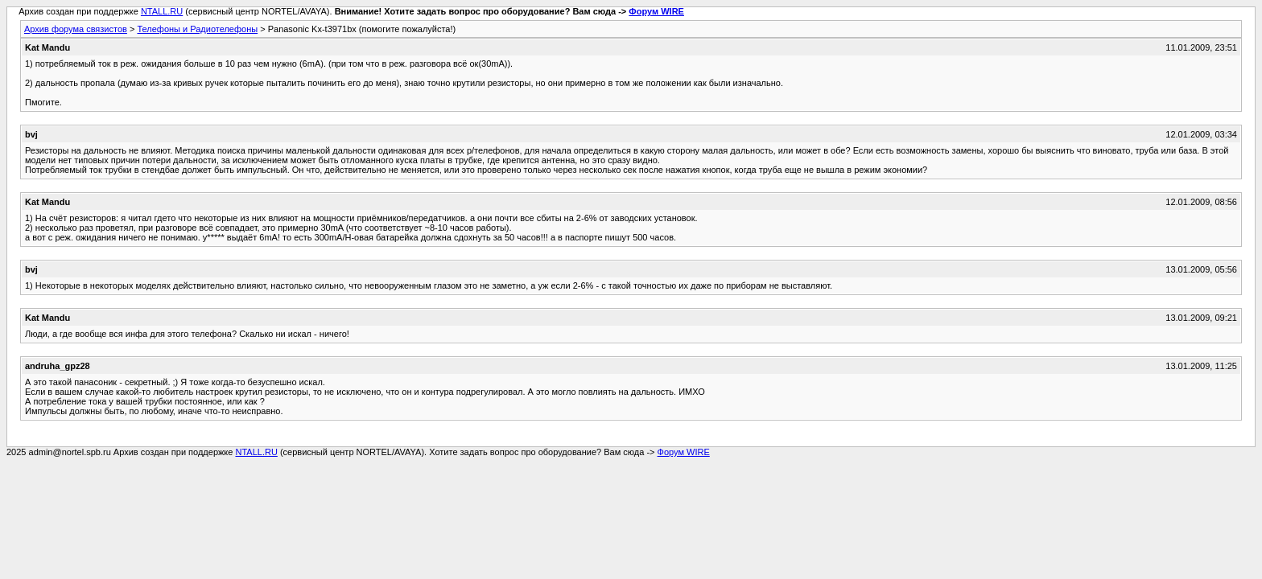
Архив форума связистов (75, 29)
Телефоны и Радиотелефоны (197, 29)
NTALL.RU (162, 11)
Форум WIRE (656, 11)
